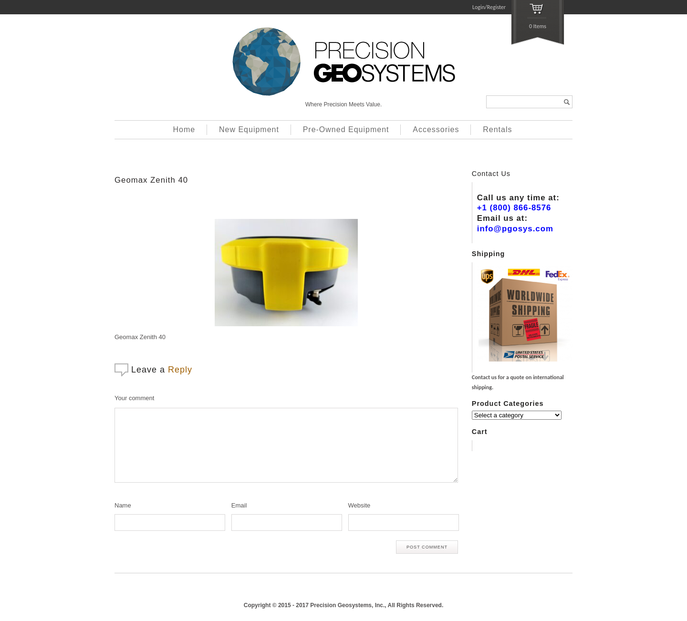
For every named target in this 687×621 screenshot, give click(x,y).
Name (122, 505)
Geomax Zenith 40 (151, 180)
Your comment (134, 398)
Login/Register (489, 7)
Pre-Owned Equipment (346, 129)
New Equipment (249, 129)
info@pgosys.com (515, 228)
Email (239, 505)
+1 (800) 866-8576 (514, 207)
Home (184, 129)
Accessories (436, 129)
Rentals (497, 129)
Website (359, 505)
